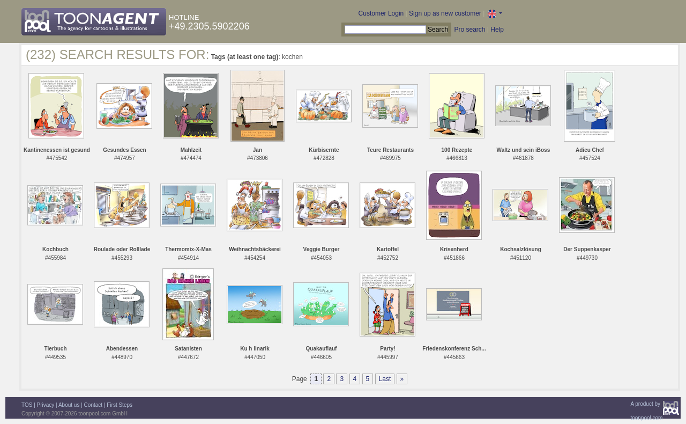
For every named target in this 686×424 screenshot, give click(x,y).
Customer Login (381, 13)
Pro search (469, 29)
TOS (26, 405)
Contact (93, 405)
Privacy (46, 405)
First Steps (119, 405)
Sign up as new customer (445, 13)
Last (385, 379)
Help (497, 29)
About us (68, 405)
